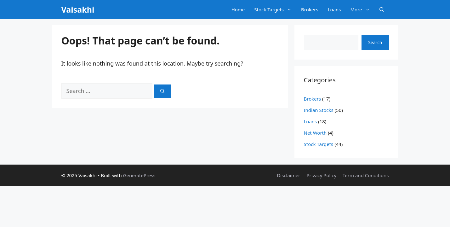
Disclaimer (288, 175)
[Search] (162, 91)
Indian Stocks (318, 110)
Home (238, 9)
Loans (334, 9)
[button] (382, 9)
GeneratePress (139, 175)
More (362, 9)
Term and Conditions (366, 175)
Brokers (309, 9)
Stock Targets (275, 9)
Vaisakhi (77, 9)
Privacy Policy (321, 175)
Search (375, 42)
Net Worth (315, 133)
